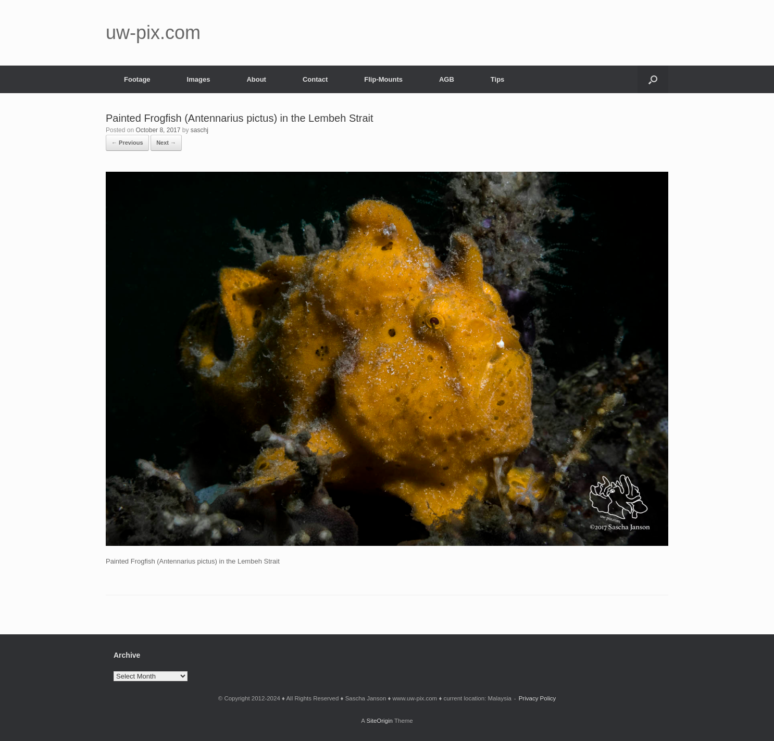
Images (198, 79)
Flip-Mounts (383, 79)
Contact (315, 79)
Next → (166, 142)
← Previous (127, 142)
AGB (446, 79)
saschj (199, 130)
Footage (137, 79)
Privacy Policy (537, 698)
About (256, 79)
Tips (498, 79)
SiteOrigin (379, 721)
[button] (653, 79)
